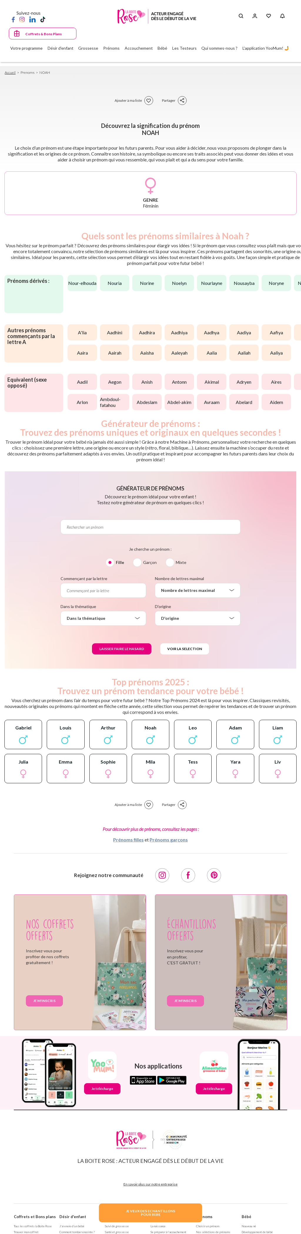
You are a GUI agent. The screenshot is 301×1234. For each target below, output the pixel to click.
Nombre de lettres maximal (179, 578)
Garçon (150, 562)
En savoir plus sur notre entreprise (150, 1184)
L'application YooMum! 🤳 (266, 48)
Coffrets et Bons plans (35, 1216)
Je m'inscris (44, 1000)
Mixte (181, 562)
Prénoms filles (128, 839)
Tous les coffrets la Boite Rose (34, 1226)
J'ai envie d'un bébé (73, 1226)
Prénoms (204, 1216)
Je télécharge (102, 1088)
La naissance (159, 1226)
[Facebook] (13, 19)
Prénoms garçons (169, 839)
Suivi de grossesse (118, 1226)
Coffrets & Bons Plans (43, 34)
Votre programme (26, 48)
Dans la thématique (78, 606)
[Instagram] (22, 19)
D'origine (163, 606)
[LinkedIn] (32, 19)
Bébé (246, 1216)
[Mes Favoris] (268, 16)
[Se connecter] (254, 16)
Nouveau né (250, 1226)
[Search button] (241, 16)
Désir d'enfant (72, 1216)
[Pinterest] (214, 875)
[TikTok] (42, 19)
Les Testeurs (184, 48)
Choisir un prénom (208, 1226)
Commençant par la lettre (84, 578)
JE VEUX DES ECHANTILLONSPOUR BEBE (150, 1213)
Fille (120, 562)
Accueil (10, 72)
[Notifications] (282, 16)
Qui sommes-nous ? (219, 48)
